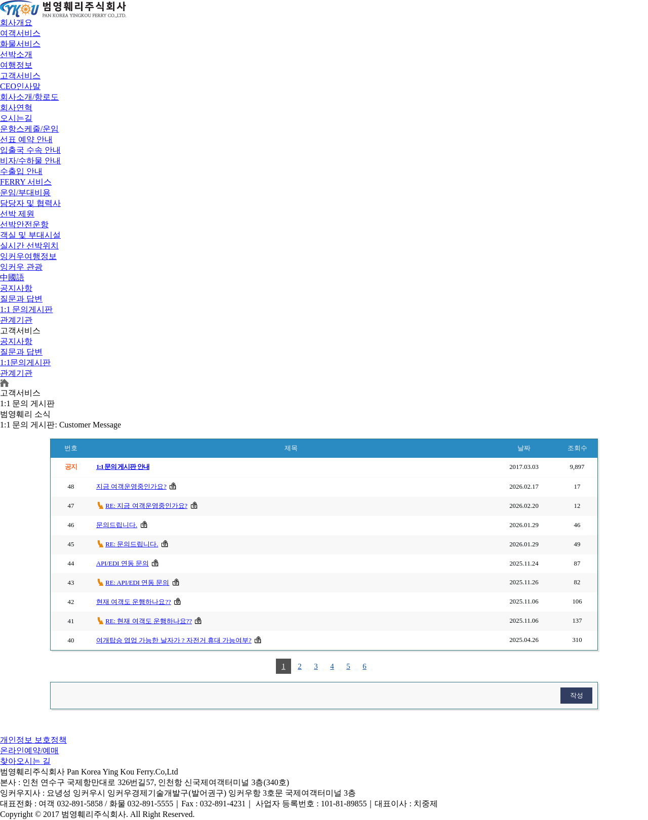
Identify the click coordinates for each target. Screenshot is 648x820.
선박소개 (16, 54)
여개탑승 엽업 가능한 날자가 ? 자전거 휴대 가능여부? (174, 640)
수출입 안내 (21, 171)
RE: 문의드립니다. (131, 544)
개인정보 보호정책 (33, 740)
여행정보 (16, 65)
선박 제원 (17, 213)
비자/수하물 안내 (30, 160)
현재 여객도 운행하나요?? (133, 602)
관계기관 (16, 320)
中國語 (12, 277)
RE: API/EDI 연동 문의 (137, 582)
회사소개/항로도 (29, 97)
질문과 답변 (21, 298)
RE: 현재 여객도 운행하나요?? (148, 621)
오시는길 (16, 118)
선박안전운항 (24, 224)
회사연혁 (16, 107)
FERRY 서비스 (26, 182)
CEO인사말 (20, 86)
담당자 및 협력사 (30, 203)
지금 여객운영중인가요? (131, 486)
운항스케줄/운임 (29, 128)
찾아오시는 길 (25, 761)
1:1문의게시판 (25, 362)
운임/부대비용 (25, 192)
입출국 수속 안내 (30, 150)
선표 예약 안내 (26, 139)
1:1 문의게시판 (26, 309)
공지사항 (16, 288)
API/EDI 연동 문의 (122, 563)
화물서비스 (20, 43)
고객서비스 (20, 75)
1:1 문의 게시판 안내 (122, 466)
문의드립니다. (116, 525)
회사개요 (16, 22)
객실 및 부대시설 (30, 235)
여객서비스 (20, 33)
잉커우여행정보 (28, 256)
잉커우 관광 (21, 267)
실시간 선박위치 (29, 245)
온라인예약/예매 (29, 750)
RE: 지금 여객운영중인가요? (146, 505)
